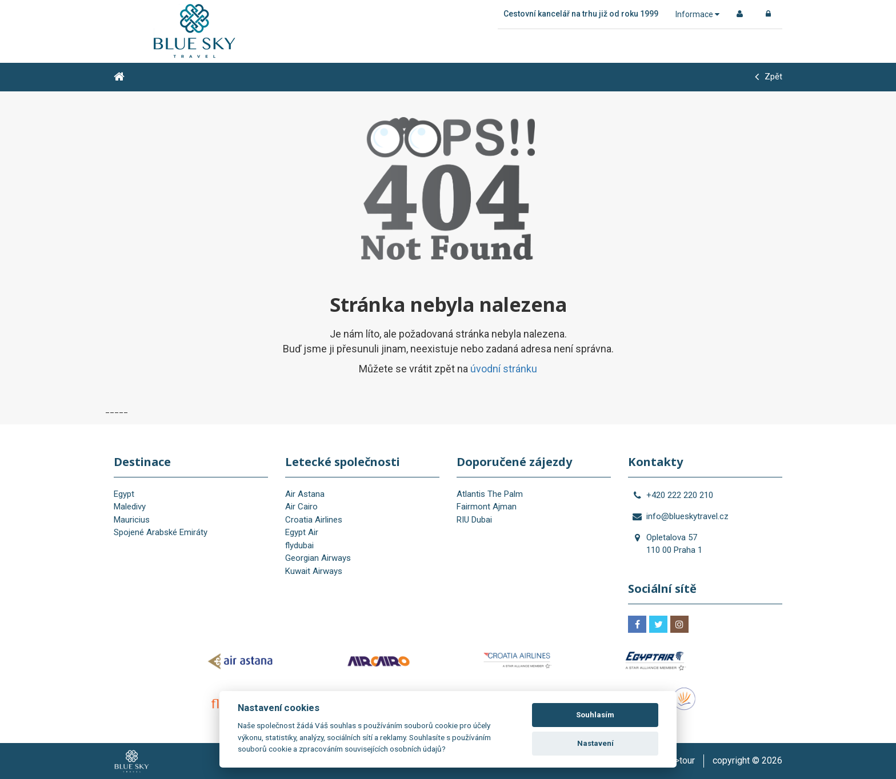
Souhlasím (595, 714)
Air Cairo (301, 506)
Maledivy (130, 506)
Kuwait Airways (313, 571)
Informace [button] (697, 14)
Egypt (124, 494)
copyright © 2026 (747, 760)
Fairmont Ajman (487, 506)
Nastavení (595, 743)
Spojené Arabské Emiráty (160, 532)
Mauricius (132, 520)
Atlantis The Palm (490, 494)
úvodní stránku (503, 369)
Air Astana (305, 494)
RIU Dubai (474, 520)
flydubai (299, 545)
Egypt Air (301, 532)
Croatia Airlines (313, 520)
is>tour (681, 760)
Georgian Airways (318, 558)
